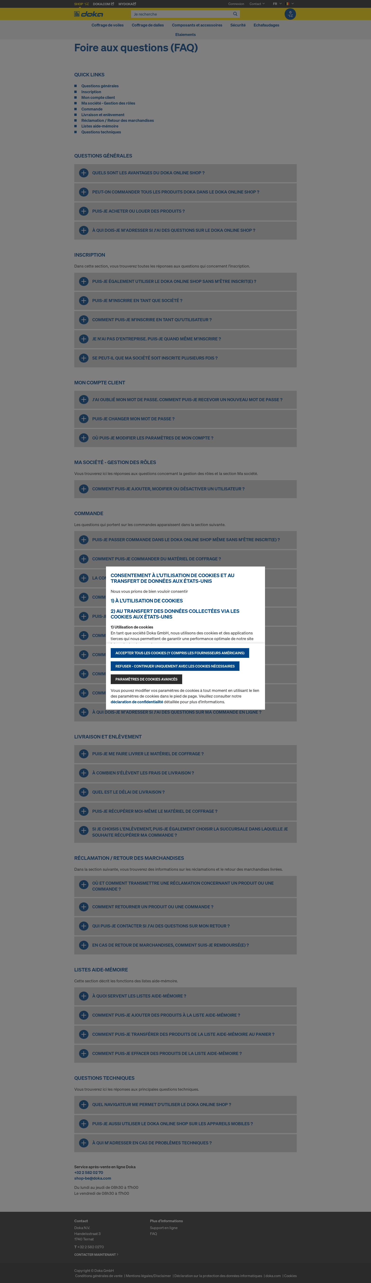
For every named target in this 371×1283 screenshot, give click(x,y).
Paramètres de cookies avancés (146, 679)
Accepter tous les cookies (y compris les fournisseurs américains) (179, 652)
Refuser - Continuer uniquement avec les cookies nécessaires (175, 666)
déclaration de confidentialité (137, 701)
